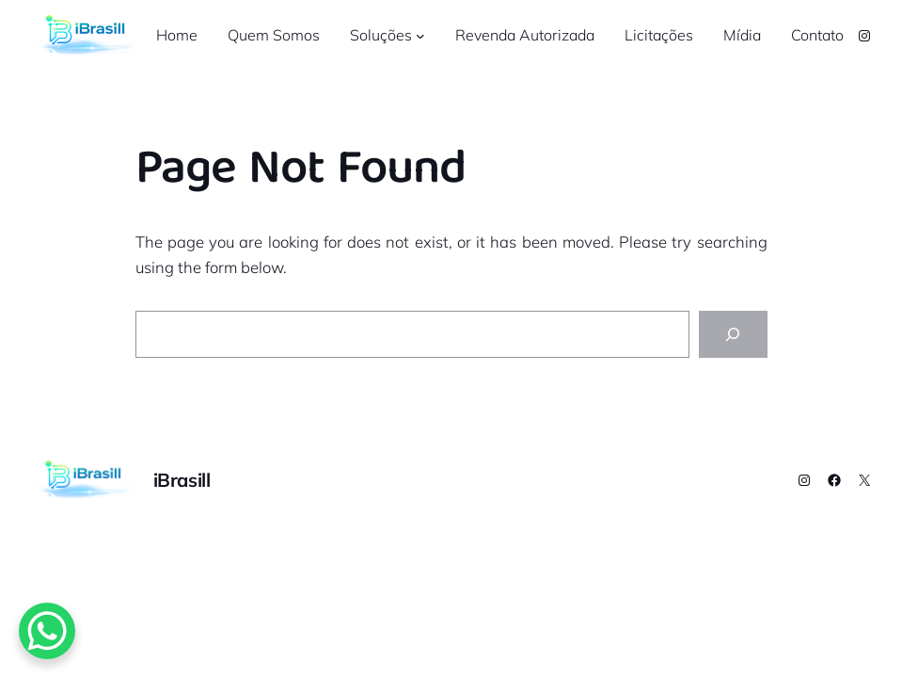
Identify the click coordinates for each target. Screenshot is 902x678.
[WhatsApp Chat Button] (47, 631)
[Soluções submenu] (420, 35)
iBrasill (182, 480)
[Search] (733, 334)
